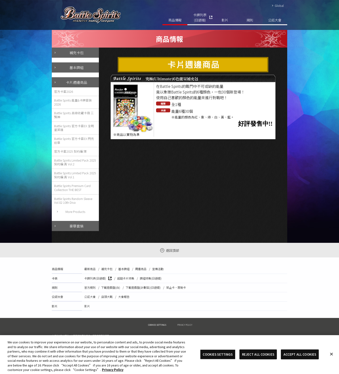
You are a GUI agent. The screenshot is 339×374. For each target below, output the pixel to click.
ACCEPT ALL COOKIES (299, 358)
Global (279, 5)
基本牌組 (76, 67)
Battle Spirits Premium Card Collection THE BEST (72, 187)
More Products (75, 211)
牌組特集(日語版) (150, 278)
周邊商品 (140, 269)
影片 (225, 19)
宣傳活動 (157, 269)
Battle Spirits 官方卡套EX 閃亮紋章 (74, 140)
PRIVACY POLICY (184, 324)
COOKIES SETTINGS (157, 325)
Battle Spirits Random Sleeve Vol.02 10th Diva (73, 200)
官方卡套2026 (63, 91)
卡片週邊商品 (76, 82)
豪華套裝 (76, 225)
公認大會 (274, 19)
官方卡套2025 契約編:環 (70, 151)
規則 (249, 19)
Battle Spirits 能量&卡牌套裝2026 (73, 102)
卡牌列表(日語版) (199, 17)
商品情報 (175, 19)
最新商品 (90, 269)
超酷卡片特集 (125, 278)
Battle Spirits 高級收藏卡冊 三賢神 (74, 115)
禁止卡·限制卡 (176, 287)
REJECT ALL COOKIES (258, 358)
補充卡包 (76, 52)
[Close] (331, 358)
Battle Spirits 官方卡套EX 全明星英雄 (74, 128)
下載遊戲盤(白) (110, 287)
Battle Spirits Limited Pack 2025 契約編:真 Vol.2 (75, 162)
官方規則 (90, 287)
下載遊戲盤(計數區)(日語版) (143, 287)
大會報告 (123, 297)
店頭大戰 (107, 297)
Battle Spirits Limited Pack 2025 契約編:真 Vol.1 (75, 175)
